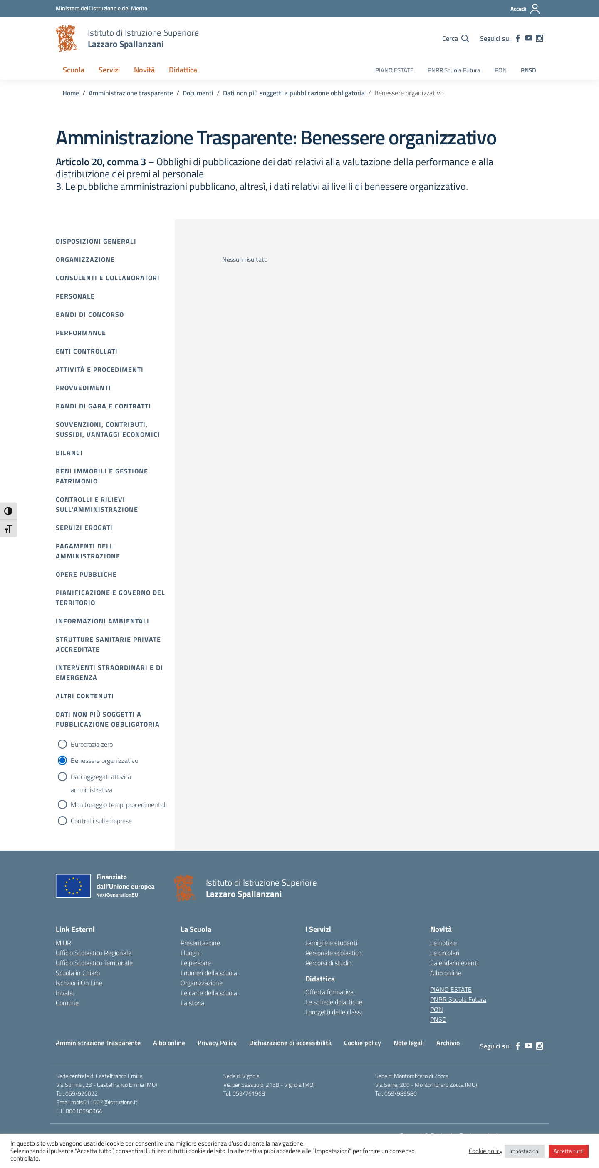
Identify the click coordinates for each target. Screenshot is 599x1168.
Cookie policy (362, 1043)
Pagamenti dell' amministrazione (88, 551)
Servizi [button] (109, 69)
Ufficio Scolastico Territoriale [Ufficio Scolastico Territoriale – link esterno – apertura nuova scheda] (94, 963)
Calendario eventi (454, 963)
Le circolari (444, 953)
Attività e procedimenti (100, 369)
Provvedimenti (83, 388)
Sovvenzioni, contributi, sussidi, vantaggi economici (108, 429)
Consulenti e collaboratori (108, 278)
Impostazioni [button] (525, 1151)
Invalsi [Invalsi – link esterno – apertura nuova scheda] (65, 993)
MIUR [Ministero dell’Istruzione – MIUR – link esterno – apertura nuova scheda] (63, 943)
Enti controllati (87, 351)
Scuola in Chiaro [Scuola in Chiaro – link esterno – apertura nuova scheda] (78, 973)
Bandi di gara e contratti (103, 406)
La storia (192, 1003)
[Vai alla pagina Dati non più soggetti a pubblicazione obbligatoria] (294, 93)
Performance (81, 333)
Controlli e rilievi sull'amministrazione (97, 504)
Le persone (196, 963)
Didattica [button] (183, 69)
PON (501, 70)
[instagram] (539, 38)
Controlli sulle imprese (101, 821)
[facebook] (518, 38)
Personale (75, 296)
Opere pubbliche (86, 574)
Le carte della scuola (209, 993)
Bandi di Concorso (90, 314)
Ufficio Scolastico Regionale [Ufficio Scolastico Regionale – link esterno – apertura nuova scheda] (93, 953)
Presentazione (200, 943)
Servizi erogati (84, 528)
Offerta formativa (329, 992)
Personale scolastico (333, 953)
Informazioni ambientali (102, 621)
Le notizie (443, 943)
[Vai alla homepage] (66, 38)
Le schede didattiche (333, 1002)
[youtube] (528, 38)
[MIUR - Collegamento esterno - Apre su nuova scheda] (101, 8)
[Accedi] (525, 8)
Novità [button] (144, 69)
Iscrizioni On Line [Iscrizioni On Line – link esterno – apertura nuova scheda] (79, 983)
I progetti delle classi (333, 1012)
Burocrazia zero (92, 744)
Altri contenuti (85, 696)
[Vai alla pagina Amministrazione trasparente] (131, 93)
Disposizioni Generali (96, 241)
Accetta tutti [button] (569, 1151)
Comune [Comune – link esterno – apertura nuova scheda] (67, 1003)
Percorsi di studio (328, 963)
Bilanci (69, 453)
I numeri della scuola (209, 973)
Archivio (448, 1043)
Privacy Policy (217, 1043)
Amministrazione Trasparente (98, 1043)
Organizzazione (85, 259)
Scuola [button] (73, 69)
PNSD (528, 70)
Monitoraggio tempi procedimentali (119, 804)
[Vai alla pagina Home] (70, 93)
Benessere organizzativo (104, 760)
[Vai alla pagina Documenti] (198, 93)
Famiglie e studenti (331, 943)
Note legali (409, 1043)
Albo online (445, 973)
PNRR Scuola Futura (454, 70)
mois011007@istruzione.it (104, 1102)
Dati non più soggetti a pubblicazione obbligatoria (108, 719)
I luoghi (190, 953)
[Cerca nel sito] (456, 38)
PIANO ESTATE (394, 70)
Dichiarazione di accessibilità (290, 1043)
